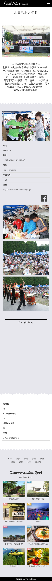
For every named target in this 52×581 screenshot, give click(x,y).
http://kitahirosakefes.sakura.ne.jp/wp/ (17, 189)
